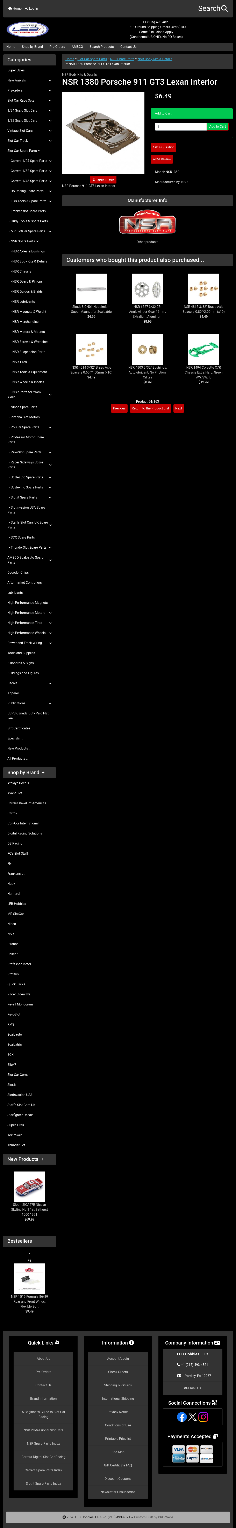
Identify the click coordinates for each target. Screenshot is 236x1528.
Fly (9, 863)
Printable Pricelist (118, 1439)
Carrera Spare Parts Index (43, 1470)
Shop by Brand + (25, 772)
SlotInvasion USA (20, 1095)
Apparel (13, 693)
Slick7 (11, 1065)
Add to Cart (217, 126)
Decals (29, 683)
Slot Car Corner (18, 1075)
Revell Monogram (20, 1004)
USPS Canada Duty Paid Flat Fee (28, 715)
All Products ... (18, 758)
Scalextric (14, 1045)
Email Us (192, 1388)
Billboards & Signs (20, 663)
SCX (10, 1055)
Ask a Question (163, 147)
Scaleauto (14, 1034)
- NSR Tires (17, 362)
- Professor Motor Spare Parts (25, 439)
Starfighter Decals (20, 1115)
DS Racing (14, 843)
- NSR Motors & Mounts (26, 332)
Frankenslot (15, 874)
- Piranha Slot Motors (23, 417)
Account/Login (118, 1359)
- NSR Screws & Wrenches (27, 342)
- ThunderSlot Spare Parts (29, 547)
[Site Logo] (41, 27)
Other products (147, 242)
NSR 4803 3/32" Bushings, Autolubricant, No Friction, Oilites (147, 372)
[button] (213, 9)
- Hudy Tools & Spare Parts (27, 221)
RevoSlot (13, 1014)
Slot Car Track (29, 141)
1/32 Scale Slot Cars (29, 121)
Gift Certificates (18, 728)
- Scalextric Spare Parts (29, 487)
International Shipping (118, 1399)
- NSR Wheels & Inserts (25, 382)
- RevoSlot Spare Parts (29, 452)
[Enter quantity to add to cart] (181, 127)
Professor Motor (19, 964)
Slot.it (11, 1085)
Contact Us (128, 47)
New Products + (25, 1159)
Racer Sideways (18, 994)
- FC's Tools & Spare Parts (29, 201)
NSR (10, 934)
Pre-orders (29, 90)
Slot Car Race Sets (29, 100)
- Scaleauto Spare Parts (29, 477)
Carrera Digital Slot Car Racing (43, 1457)
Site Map (118, 1452)
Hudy (11, 884)
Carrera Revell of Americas (26, 803)
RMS (10, 1024)
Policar (12, 954)
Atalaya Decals (18, 783)
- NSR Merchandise (22, 322)
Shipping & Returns (118, 1385)
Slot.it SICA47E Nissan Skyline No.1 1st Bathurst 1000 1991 (29, 1194)
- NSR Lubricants (21, 302)
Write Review (161, 159)
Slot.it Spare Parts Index (43, 1484)
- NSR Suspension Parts (26, 352)
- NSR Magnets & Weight (26, 312)
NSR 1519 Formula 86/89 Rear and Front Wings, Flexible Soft (29, 1285)
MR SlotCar (15, 914)
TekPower (14, 1135)
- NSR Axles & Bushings (26, 251)
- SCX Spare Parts (21, 537)
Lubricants (15, 593)
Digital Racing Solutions (24, 833)
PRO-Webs (165, 1517)
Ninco (11, 924)
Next (178, 408)
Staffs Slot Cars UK (21, 1105)
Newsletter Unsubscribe (118, 1492)
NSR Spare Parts (122, 59)
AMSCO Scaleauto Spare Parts (29, 560)
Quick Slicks (16, 984)
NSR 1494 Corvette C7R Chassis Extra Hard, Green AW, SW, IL (204, 372)
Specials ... (15, 738)
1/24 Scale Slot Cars (29, 110)
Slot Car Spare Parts (92, 59)
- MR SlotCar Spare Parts (29, 231)
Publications (29, 703)
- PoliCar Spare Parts (29, 427)
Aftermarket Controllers (24, 583)
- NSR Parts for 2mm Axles (29, 394)
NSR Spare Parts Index (43, 1443)
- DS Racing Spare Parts (29, 191)
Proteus (13, 974)
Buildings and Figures (23, 673)
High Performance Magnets (27, 603)
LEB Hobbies (16, 904)
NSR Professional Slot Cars (43, 1430)
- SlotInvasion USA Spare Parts (26, 510)
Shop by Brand (32, 47)
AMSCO (77, 47)
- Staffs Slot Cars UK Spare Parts (29, 524)
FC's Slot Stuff (17, 853)
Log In (31, 8)
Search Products (102, 47)
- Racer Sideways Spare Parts (29, 464)
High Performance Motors (29, 613)
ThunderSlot (16, 1145)
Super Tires (15, 1125)
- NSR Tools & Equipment (27, 372)
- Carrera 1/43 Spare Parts (29, 181)
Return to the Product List (150, 408)
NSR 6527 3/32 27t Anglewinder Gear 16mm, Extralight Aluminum (147, 312)
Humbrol (13, 894)
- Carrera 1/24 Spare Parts (29, 161)
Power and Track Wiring (29, 643)
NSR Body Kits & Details (155, 59)
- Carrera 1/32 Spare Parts (29, 171)
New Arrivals (29, 80)
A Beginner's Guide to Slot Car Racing (43, 1414)
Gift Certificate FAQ (118, 1465)
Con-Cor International (22, 823)
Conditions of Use (118, 1425)
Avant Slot (14, 793)
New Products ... (19, 748)
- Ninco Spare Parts (22, 407)
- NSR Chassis (19, 271)
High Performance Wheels (29, 633)
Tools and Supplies (21, 653)
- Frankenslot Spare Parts (26, 211)
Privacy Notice (117, 1412)
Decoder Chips (18, 572)
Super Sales (16, 70)
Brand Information (43, 1399)
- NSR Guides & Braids (25, 291)
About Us (43, 1359)
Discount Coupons (118, 1479)
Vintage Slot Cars (29, 131)
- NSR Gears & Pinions (25, 281)
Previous (119, 408)
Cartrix (12, 813)
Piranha (13, 944)
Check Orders (118, 1372)
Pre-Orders (57, 47)
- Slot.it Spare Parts (29, 497)
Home (15, 8)
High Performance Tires (29, 623)
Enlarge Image (103, 179)
